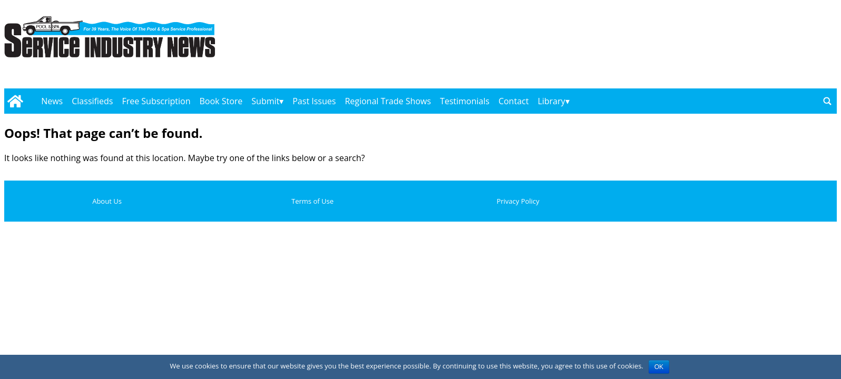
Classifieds (92, 101)
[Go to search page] (827, 101)
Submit (265, 101)
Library (551, 101)
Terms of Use (312, 201)
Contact (513, 101)
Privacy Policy (517, 201)
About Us (107, 201)
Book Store (221, 101)
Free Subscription (156, 101)
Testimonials (465, 101)
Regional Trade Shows (388, 101)
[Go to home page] (15, 101)
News (52, 101)
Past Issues (314, 101)
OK (658, 367)
